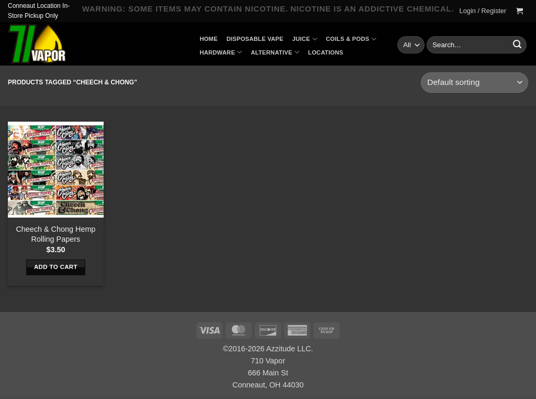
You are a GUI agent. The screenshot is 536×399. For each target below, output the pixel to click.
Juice (304, 39)
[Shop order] (474, 82)
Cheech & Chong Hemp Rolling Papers (55, 234)
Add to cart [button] (55, 267)
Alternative (275, 52)
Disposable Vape (255, 39)
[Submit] (517, 45)
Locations (325, 52)
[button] (482, 11)
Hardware (220, 52)
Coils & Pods (351, 39)
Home (208, 39)
